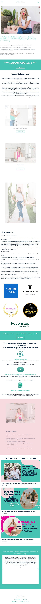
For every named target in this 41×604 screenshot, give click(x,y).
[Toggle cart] (38, 2)
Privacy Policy (17, 599)
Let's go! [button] (20, 337)
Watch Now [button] (20, 67)
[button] (3, 569)
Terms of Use (24, 599)
